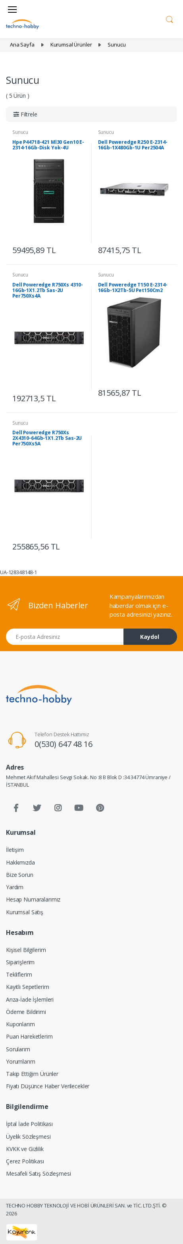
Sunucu (20, 132)
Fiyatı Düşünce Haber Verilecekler (47, 1086)
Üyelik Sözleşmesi (28, 1136)
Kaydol (149, 636)
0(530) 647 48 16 (63, 744)
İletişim (15, 849)
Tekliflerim (19, 974)
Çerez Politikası (25, 1161)
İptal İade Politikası (29, 1124)
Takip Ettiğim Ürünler (32, 1074)
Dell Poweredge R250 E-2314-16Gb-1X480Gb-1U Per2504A (133, 145)
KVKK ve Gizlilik (25, 1149)
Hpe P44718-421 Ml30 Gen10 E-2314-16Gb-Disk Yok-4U (48, 145)
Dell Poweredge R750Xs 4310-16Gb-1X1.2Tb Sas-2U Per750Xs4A (47, 290)
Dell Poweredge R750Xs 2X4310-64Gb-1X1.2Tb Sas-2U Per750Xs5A (47, 438)
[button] (169, 18)
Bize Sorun (19, 874)
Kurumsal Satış (24, 912)
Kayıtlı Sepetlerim (27, 987)
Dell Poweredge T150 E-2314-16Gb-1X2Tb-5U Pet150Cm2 (133, 287)
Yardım (14, 887)
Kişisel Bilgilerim (26, 950)
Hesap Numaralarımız (33, 899)
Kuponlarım (20, 1024)
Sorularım (18, 1049)
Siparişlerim (20, 962)
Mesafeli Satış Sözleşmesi (38, 1173)
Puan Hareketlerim (29, 1036)
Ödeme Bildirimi (26, 1012)
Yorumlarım (20, 1061)
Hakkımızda (20, 862)
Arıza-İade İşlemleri (30, 999)
